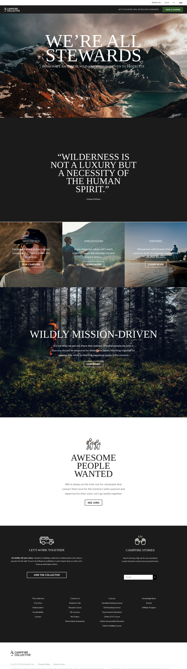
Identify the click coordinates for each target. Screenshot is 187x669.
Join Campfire (31, 264)
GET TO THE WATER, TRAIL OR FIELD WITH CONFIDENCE (138, 9)
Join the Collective (47, 575)
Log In (167, 3)
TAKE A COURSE (172, 10)
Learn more (93, 264)
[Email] (138, 577)
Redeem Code (156, 3)
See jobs (93, 502)
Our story (93, 364)
